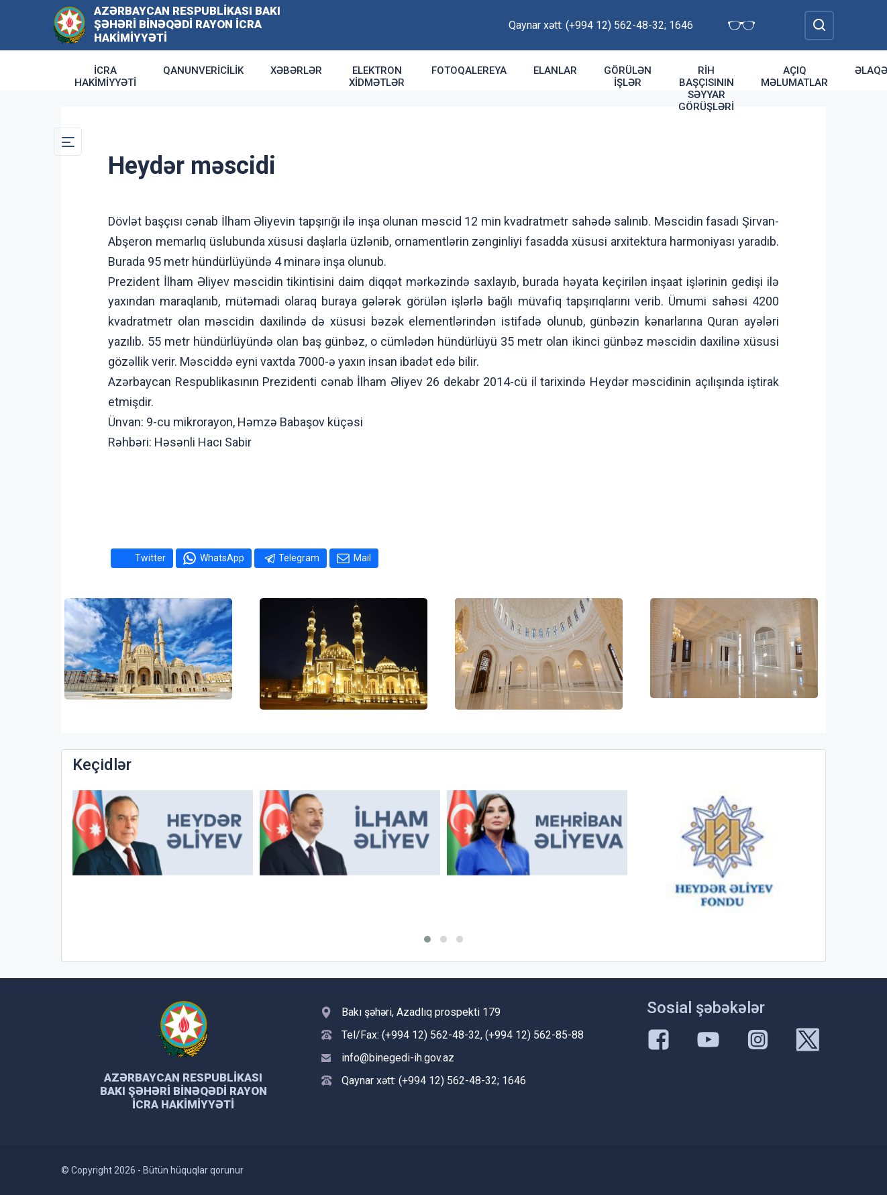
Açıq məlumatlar (794, 76)
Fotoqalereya (469, 70)
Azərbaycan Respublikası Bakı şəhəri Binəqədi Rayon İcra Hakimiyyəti (187, 24)
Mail (362, 558)
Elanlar (555, 70)
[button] (427, 939)
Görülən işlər (627, 76)
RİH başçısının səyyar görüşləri (706, 88)
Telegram (298, 558)
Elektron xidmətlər (377, 76)
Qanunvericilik (203, 70)
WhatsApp (222, 558)
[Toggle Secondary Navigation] (68, 141)
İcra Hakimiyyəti (105, 76)
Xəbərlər (296, 70)
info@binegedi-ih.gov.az (398, 1057)
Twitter (150, 558)
